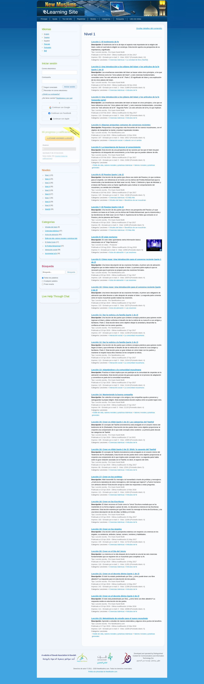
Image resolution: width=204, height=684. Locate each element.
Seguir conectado (49, 87)
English (46, 34)
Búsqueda (121, 19)
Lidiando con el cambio (133, 140)
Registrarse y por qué (64, 98)
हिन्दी (45, 51)
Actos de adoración (116, 252)
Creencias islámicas (116, 60)
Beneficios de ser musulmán (135, 200)
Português (47, 47)
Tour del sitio (67, 19)
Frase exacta (48, 284)
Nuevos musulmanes (61, 9)
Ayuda (54, 19)
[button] (43, 175)
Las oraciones (131, 252)
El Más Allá (130, 198)
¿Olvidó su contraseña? (51, 94)
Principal (44, 19)
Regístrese (81, 19)
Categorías (107, 19)
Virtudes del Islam (116, 200)
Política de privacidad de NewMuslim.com (102, 672)
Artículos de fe (131, 90)
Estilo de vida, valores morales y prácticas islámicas (112, 165)
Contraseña (46, 77)
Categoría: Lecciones (99, 60)
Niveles (94, 19)
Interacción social (115, 140)
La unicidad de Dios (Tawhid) (137, 60)
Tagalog (46, 37)
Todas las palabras (50, 278)
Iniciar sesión (69, 87)
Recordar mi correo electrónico (54, 90)
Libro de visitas (135, 19)
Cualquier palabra (49, 281)
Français (47, 44)
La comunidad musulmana (134, 335)
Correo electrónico (49, 69)
